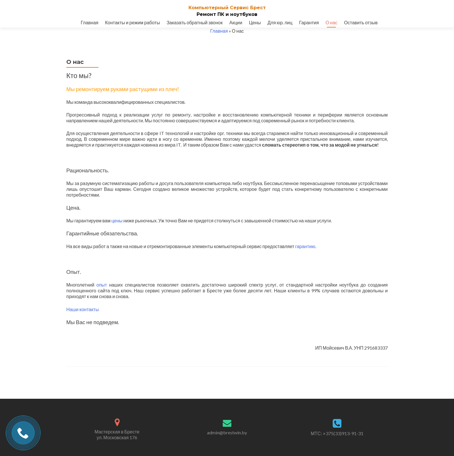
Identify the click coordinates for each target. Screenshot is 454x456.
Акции (235, 22)
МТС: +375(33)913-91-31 (337, 433)
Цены (255, 22)
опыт (101, 284)
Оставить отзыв (361, 22)
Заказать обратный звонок (194, 22)
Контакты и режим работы (132, 22)
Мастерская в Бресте (117, 434)
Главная (89, 22)
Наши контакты (82, 309)
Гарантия (309, 22)
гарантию (305, 246)
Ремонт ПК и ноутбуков (227, 14)
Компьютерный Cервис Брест (227, 7)
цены (116, 220)
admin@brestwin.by (227, 432)
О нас (331, 22)
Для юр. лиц (280, 22)
